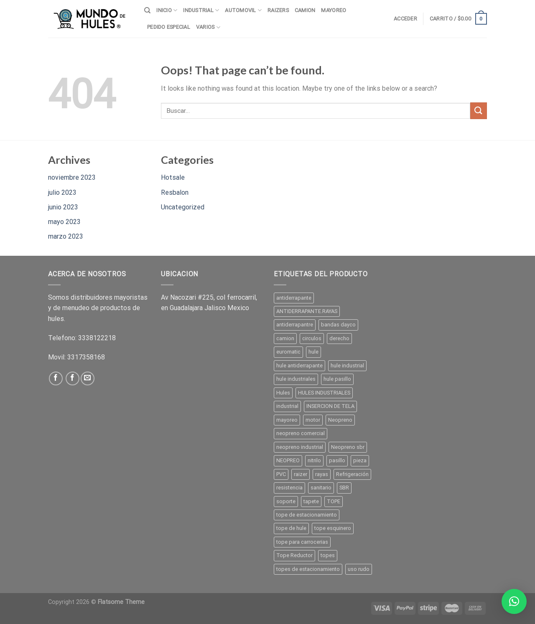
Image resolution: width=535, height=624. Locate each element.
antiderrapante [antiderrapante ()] (293, 298)
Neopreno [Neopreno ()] (340, 420)
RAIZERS (278, 10)
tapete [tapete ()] (311, 501)
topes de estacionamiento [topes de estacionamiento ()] (308, 569)
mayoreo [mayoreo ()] (287, 420)
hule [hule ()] (313, 352)
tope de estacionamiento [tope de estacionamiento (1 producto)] (306, 515)
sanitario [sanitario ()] (321, 487)
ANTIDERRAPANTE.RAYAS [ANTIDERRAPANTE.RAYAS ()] (306, 311)
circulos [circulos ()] (311, 338)
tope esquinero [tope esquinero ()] (332, 528)
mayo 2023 (64, 222)
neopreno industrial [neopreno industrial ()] (299, 447)
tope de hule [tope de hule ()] (291, 528)
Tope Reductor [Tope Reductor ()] (294, 555)
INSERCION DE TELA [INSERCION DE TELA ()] (330, 406)
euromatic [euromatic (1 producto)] (288, 352)
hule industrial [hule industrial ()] (347, 365)
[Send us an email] (87, 378)
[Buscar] (147, 10)
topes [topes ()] (328, 555)
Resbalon (175, 192)
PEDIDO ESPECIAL (168, 27)
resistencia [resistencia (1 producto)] (289, 487)
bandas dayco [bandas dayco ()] (338, 324)
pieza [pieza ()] (360, 460)
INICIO (166, 10)
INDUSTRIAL (201, 10)
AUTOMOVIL (243, 10)
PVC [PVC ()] (281, 474)
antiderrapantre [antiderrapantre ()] (294, 324)
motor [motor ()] (313, 420)
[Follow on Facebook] (56, 378)
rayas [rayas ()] (321, 474)
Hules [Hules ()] (283, 393)
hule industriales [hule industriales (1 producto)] (296, 379)
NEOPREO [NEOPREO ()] (288, 460)
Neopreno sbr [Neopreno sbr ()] (347, 447)
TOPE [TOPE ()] (333, 501)
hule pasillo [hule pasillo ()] (337, 379)
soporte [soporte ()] (286, 501)
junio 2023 (63, 207)
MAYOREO (333, 10)
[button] (514, 601)
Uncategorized (182, 207)
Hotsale (173, 177)
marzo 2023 (65, 236)
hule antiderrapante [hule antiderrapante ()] (299, 365)
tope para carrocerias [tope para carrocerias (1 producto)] (302, 542)
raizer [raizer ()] (300, 474)
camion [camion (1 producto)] (285, 338)
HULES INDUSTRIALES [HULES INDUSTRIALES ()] (324, 393)
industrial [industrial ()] (287, 406)
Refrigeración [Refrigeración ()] (352, 474)
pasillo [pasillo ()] (337, 460)
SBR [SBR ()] (344, 487)
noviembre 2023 (72, 177)
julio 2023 (62, 192)
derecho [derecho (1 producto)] (339, 338)
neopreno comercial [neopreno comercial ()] (300, 433)
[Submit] (478, 110)
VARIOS (208, 27)
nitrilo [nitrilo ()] (314, 460)
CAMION (305, 10)
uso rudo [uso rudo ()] (358, 569)
